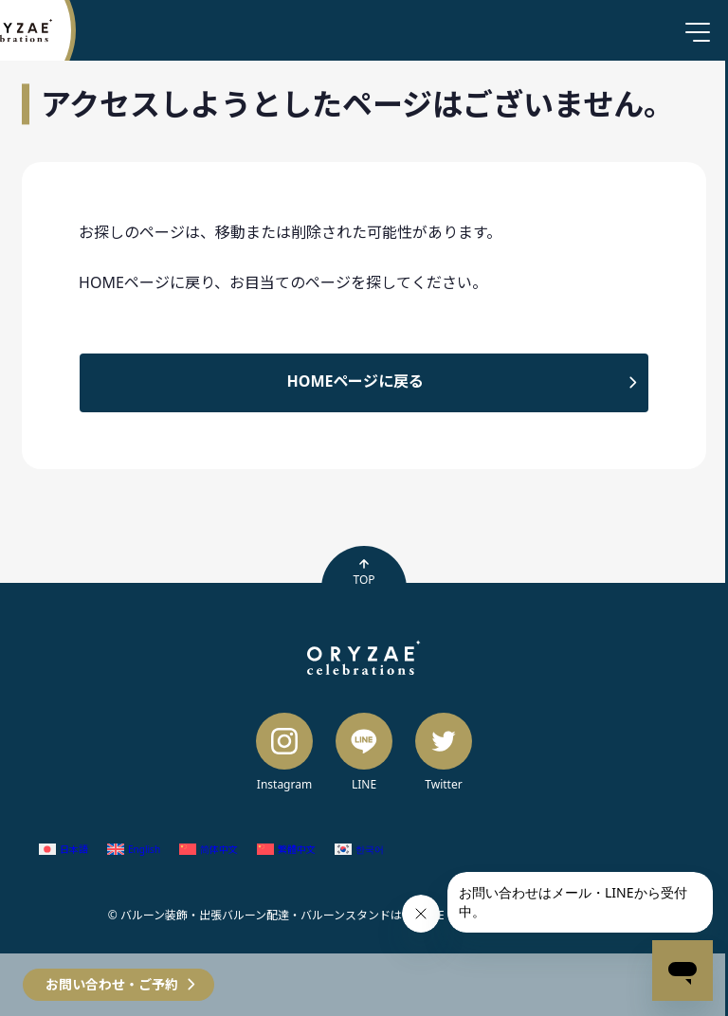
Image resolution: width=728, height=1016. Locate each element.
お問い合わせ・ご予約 (112, 984)
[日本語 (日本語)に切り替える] (63, 850)
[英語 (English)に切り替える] (134, 850)
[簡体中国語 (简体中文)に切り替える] (208, 850)
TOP (363, 572)
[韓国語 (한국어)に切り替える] (359, 850)
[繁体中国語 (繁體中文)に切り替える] (286, 850)
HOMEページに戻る (356, 381)
